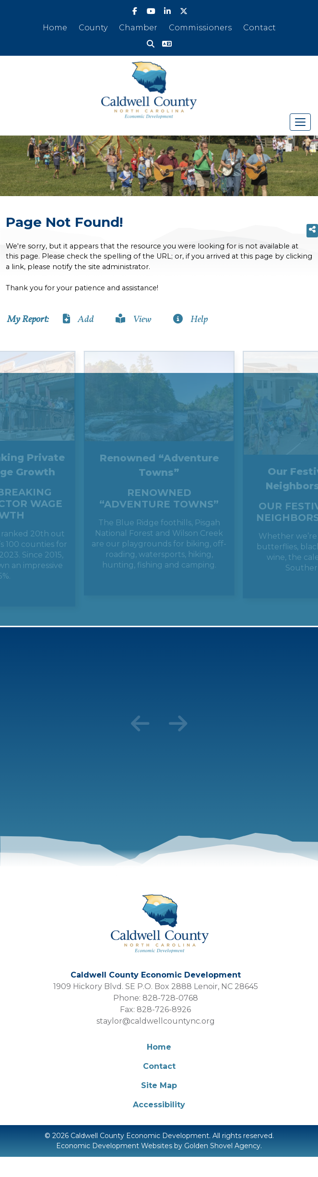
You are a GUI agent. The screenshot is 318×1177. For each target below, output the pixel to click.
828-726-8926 (164, 1009)
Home (55, 27)
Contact (259, 27)
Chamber (138, 27)
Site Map (159, 1085)
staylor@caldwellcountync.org (155, 1021)
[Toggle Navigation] (300, 122)
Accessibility (159, 1104)
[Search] (150, 44)
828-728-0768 (170, 998)
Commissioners (200, 27)
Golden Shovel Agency (222, 1145)
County (93, 27)
